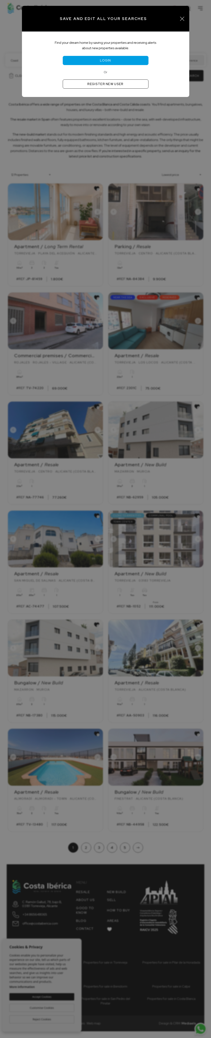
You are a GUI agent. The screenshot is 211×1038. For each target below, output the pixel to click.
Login (105, 60)
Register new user (105, 84)
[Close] (182, 18)
